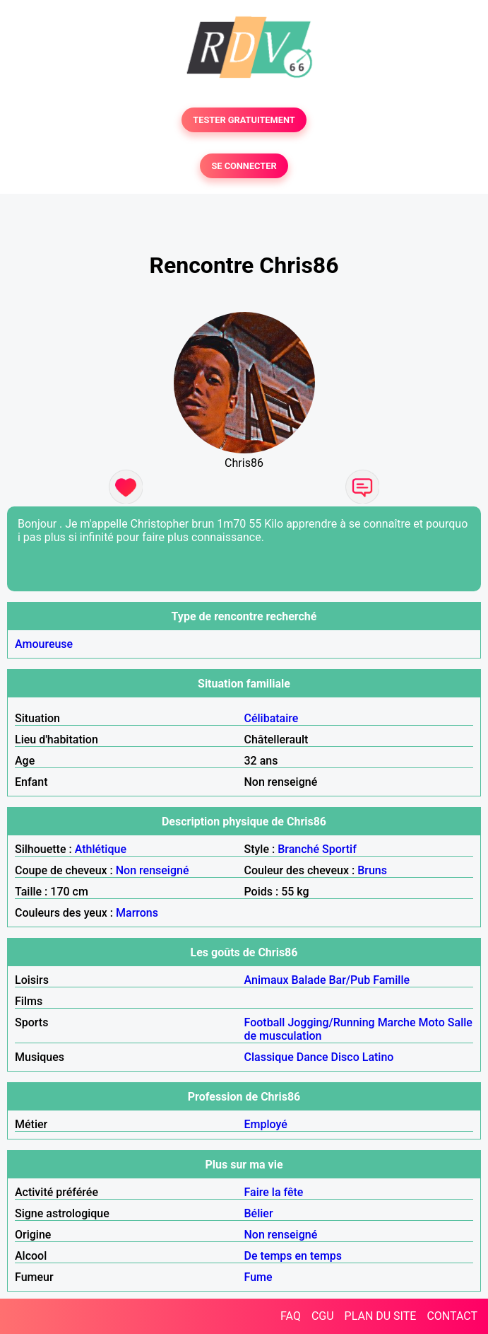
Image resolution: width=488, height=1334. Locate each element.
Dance (312, 1057)
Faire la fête (274, 1192)
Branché (298, 849)
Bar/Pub (349, 980)
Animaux (266, 980)
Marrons (137, 913)
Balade (308, 980)
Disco (345, 1057)
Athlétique (100, 849)
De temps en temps (293, 1256)
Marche (397, 1022)
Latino (378, 1057)
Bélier (258, 1213)
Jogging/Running (330, 1022)
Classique (269, 1057)
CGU (322, 1316)
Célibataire (271, 718)
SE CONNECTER (243, 166)
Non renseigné (152, 870)
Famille (391, 980)
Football (264, 1022)
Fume (258, 1277)
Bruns (372, 870)
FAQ (290, 1316)
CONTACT (452, 1316)
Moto (432, 1022)
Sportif (339, 849)
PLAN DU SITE (381, 1316)
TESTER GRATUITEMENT (244, 120)
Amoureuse (44, 644)
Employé (265, 1124)
